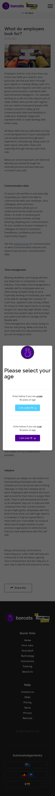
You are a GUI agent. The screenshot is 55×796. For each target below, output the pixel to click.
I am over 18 (28, 438)
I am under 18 (27, 408)
